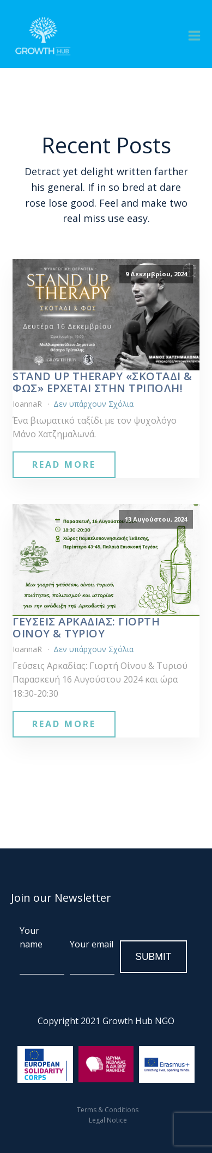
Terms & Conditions (107, 1109)
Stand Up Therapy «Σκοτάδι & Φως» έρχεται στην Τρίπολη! (102, 382)
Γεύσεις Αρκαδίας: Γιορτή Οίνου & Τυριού (86, 628)
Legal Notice (108, 1120)
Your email (92, 956)
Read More (64, 464)
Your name (42, 950)
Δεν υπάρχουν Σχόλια (93, 404)
